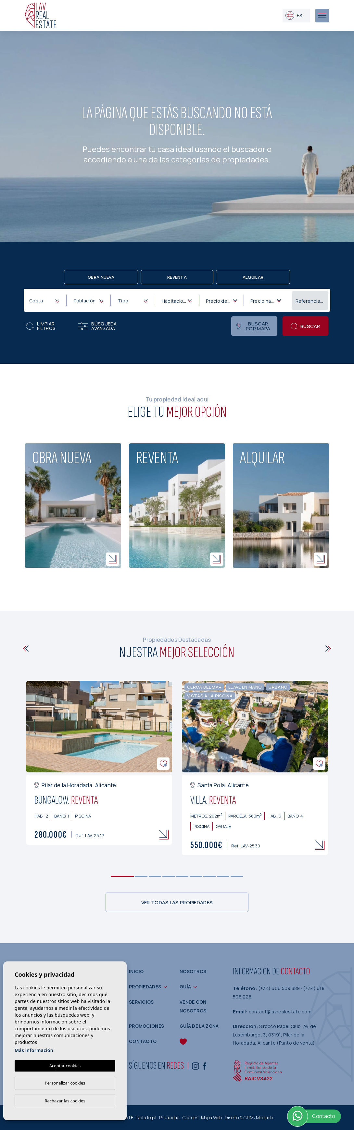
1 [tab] (122, 876)
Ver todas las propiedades (177, 902)
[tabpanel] (99, 763)
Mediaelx (264, 1117)
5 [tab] (182, 876)
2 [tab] (141, 876)
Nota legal (146, 1117)
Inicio (136, 971)
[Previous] (26, 648)
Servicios (141, 1002)
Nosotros (193, 971)
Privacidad (169, 1117)
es (293, 15)
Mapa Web (211, 1117)
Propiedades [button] (145, 987)
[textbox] (45, 300)
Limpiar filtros (41, 326)
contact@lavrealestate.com (280, 1012)
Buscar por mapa (253, 326)
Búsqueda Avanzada (97, 326)
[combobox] (44, 300)
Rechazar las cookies (64, 1101)
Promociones (146, 1026)
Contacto (143, 1041)
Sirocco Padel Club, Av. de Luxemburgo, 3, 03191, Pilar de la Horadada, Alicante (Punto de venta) (274, 1034)
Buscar (305, 326)
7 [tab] (209, 876)
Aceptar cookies (65, 1066)
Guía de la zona (199, 1026)
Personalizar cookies (65, 1083)
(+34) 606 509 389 (279, 988)
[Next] (328, 648)
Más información (34, 1050)
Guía (185, 987)
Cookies (190, 1117)
